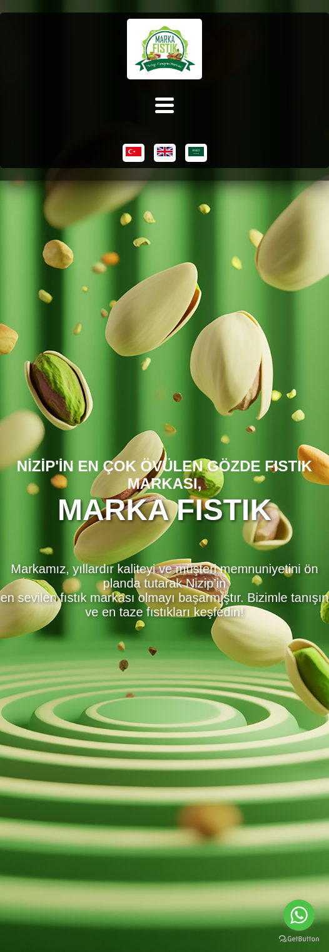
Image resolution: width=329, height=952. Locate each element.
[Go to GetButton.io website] (299, 939)
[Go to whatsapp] (299, 915)
